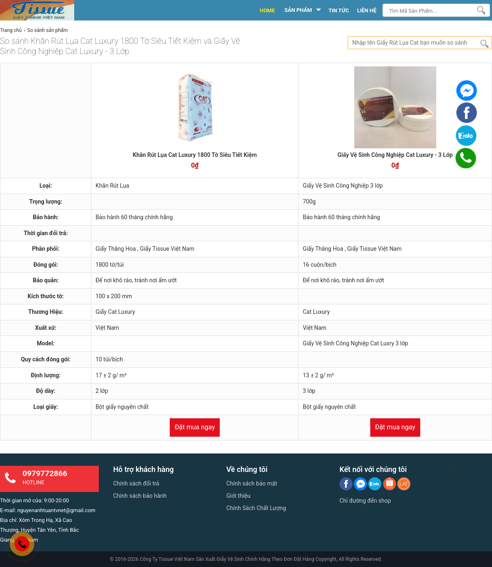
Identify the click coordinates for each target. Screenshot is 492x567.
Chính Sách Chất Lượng (256, 508)
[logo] (46, 10)
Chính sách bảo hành (139, 495)
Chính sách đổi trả (136, 483)
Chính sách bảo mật (251, 483)
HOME (267, 10)
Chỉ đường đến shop (365, 500)
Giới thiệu (238, 495)
